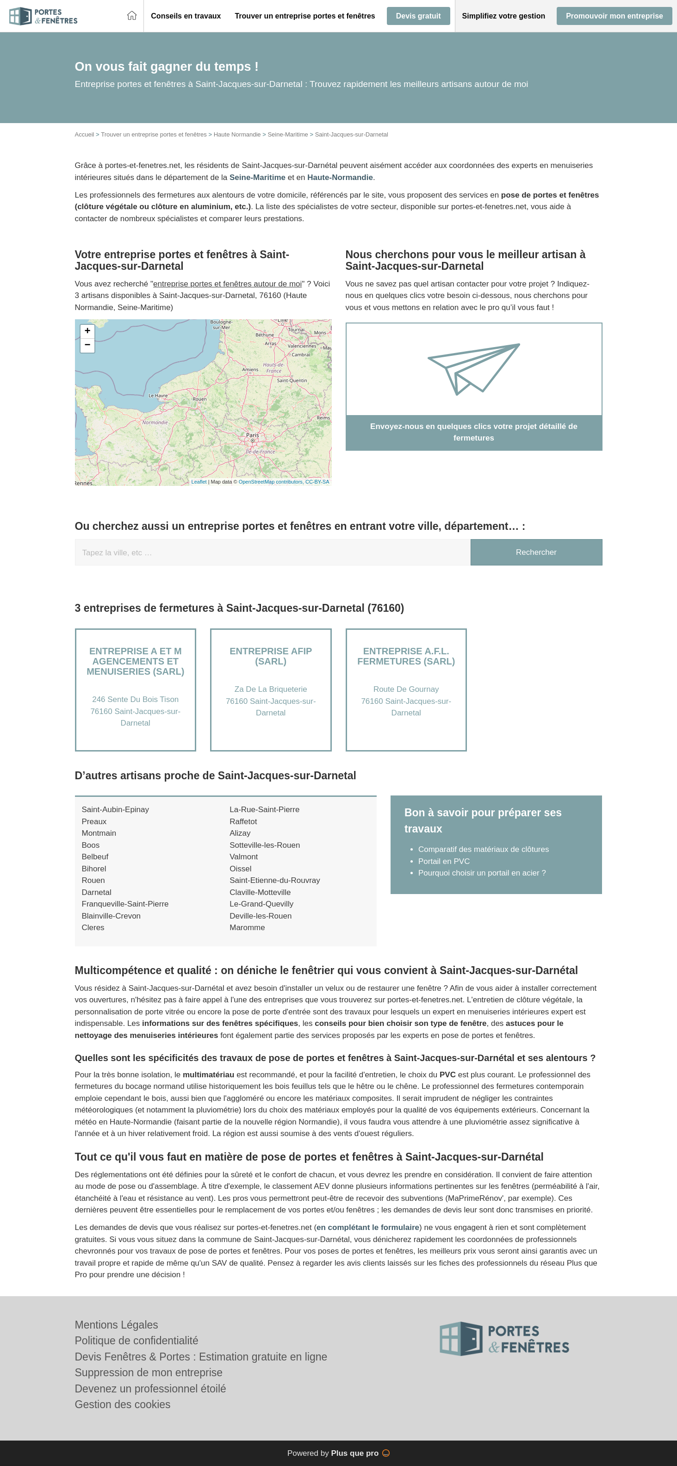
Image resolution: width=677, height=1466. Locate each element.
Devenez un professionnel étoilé (150, 1389)
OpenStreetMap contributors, (272, 482)
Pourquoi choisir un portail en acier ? (482, 873)
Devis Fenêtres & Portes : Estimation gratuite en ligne (201, 1357)
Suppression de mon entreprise (149, 1373)
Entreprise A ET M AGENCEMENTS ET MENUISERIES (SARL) (135, 661)
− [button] (87, 346)
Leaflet (199, 482)
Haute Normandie (237, 134)
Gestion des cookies (123, 1404)
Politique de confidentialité (137, 1341)
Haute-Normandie (340, 177)
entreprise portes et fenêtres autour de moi (227, 284)
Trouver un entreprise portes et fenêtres (154, 134)
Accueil (84, 134)
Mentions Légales (116, 1325)
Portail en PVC (444, 861)
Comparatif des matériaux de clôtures (483, 849)
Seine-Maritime (287, 134)
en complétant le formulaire (368, 1227)
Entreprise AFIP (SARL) (271, 656)
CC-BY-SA (317, 482)
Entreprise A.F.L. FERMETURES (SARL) (406, 656)
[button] (186, 16)
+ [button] (87, 332)
